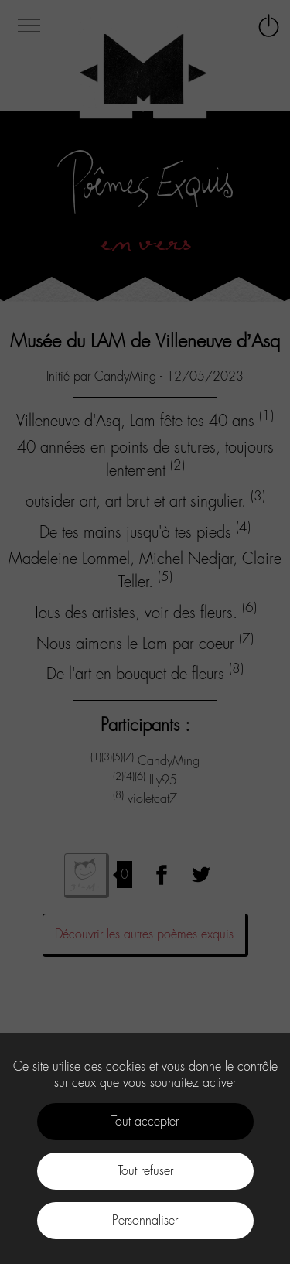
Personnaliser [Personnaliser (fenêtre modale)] (145, 1220)
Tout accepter (145, 1121)
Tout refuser (145, 1171)
